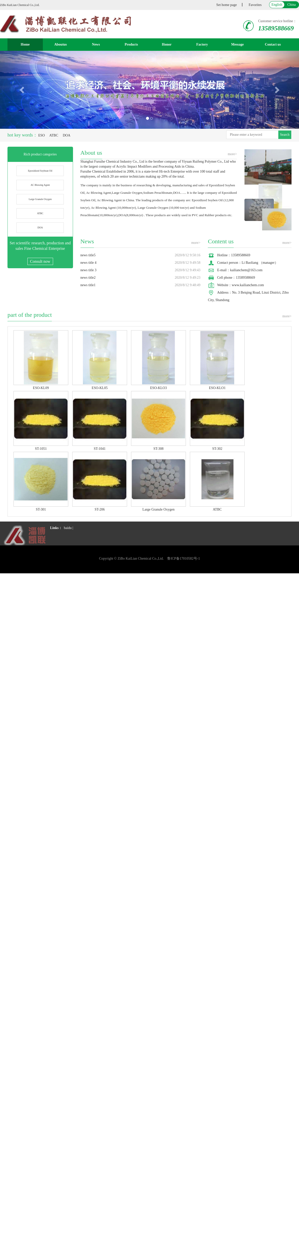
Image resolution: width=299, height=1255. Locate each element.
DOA (66, 135)
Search (285, 134)
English (277, 4)
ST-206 (100, 509)
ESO (41, 135)
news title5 (88, 255)
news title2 (88, 277)
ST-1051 (41, 449)
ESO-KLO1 (217, 388)
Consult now (40, 261)
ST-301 (41, 509)
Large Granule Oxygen (40, 199)
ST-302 (217, 449)
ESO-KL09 (41, 388)
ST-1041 (100, 449)
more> (232, 154)
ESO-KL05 (100, 388)
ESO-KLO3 (158, 388)
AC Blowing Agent (40, 185)
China (291, 4)
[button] (22, 90)
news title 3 (88, 270)
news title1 (88, 285)
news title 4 (88, 262)
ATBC (53, 135)
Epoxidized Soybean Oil (40, 170)
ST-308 (158, 449)
